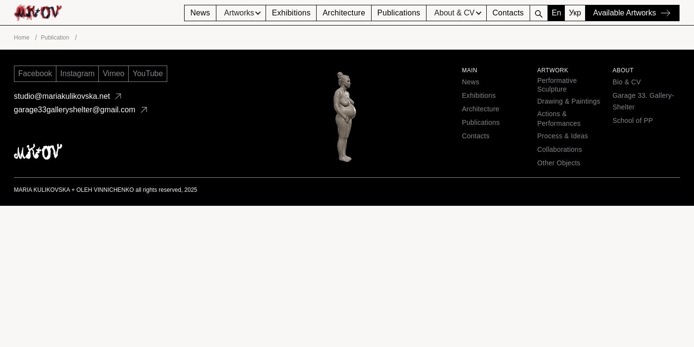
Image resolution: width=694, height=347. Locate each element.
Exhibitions (291, 13)
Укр (575, 13)
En (556, 13)
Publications (398, 13)
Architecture (343, 13)
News (200, 13)
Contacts (508, 13)
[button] (241, 13)
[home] (99, 12)
